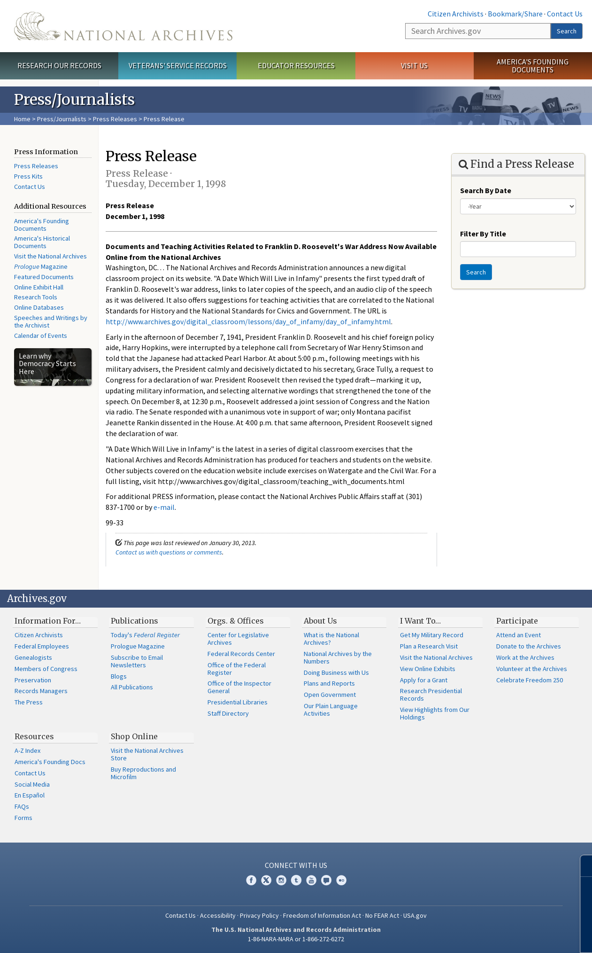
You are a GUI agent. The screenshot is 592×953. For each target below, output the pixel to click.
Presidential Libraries (238, 702)
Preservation (33, 680)
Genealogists (33, 657)
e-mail (164, 507)
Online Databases (39, 307)
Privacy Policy (259, 915)
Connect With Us (296, 865)
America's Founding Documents (533, 65)
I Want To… (420, 620)
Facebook (251, 880)
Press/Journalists (61, 119)
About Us (320, 620)
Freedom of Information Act (322, 915)
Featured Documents (44, 277)
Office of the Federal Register (237, 669)
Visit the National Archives (50, 256)
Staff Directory (228, 713)
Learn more (508, 936)
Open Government (330, 694)
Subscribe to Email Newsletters (137, 661)
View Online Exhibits (427, 668)
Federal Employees (42, 646)
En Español (30, 795)
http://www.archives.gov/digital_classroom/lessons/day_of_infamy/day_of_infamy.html (248, 321)
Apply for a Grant (423, 680)
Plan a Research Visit (429, 646)
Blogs (119, 676)
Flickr (341, 880)
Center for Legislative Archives (238, 639)
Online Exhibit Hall (38, 287)
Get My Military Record (431, 635)
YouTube (311, 880)
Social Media (32, 784)
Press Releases (115, 119)
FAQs (22, 806)
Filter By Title (483, 233)
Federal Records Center (241, 653)
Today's (145, 635)
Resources (34, 736)
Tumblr (296, 880)
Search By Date (485, 190)
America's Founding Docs (50, 762)
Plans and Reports (329, 683)
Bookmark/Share (515, 13)
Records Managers (41, 691)
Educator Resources (296, 65)
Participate (517, 620)
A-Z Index (27, 750)
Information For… (48, 620)
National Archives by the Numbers (338, 657)
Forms (23, 817)
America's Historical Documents (42, 242)
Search (567, 31)
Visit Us (414, 65)
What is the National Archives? (331, 639)
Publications (134, 620)
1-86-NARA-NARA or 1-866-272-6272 (296, 939)
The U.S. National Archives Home (123, 26)
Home (22, 119)
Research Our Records (59, 65)
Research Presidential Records (431, 695)
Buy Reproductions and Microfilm (143, 773)
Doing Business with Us (336, 672)
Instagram (281, 880)
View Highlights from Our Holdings (434, 713)
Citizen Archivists (456, 13)
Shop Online (134, 736)
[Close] (581, 866)
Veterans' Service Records (178, 65)
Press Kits (28, 176)
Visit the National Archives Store (147, 754)
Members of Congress (46, 668)
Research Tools (35, 297)
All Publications (132, 687)
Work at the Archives (525, 657)
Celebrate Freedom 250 (529, 680)
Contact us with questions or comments (168, 552)
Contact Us (565, 13)
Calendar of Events (40, 335)
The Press (29, 702)
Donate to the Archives (528, 646)
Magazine (41, 266)
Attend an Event (518, 635)
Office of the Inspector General (239, 687)
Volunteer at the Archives (531, 668)
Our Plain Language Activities (331, 710)
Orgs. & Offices (236, 620)
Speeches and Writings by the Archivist (50, 321)
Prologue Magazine (138, 646)
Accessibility (218, 915)
